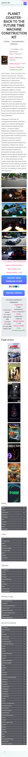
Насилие (14, 724)
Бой (14, 632)
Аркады (14, 698)
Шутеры (14, 524)
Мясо (14, 734)
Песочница (14, 732)
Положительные (14, 608)
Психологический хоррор (14, 739)
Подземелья (14, 679)
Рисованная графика (14, 663)
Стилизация (14, 557)
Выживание (14, 584)
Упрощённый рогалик (14, 653)
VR (14, 560)
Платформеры (14, 689)
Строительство (14, 639)
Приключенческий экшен (14, 715)
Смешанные (14, 603)
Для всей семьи (14, 589)
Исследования (14, 696)
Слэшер (14, 658)
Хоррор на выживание (14, 660)
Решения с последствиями (14, 703)
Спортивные (14, 529)
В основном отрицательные (14, 613)
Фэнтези (14, 572)
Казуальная (14, 514)
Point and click (14, 741)
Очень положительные (18, 41)
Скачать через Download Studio (14, 279)
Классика (14, 656)
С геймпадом (14, 627)
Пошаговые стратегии (14, 743)
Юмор (14, 586)
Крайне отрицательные (14, 617)
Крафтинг (14, 667)
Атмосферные (14, 570)
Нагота (14, 701)
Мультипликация (14, 629)
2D (14, 538)
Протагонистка (14, 708)
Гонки (14, 526)
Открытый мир (14, 713)
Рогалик (14, 651)
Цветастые (14, 546)
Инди (14, 507)
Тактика (14, 717)
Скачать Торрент (14, 293)
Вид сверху (14, 682)
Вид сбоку (14, 634)
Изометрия (14, 675)
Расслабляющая (14, 591)
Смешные (14, 577)
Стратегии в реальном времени (14, 677)
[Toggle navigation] (25, 3)
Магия (14, 670)
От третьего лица (14, 550)
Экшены (14, 510)
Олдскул (14, 729)
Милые (14, 553)
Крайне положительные (14, 610)
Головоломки (14, 691)
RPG (14, 519)
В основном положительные (14, 605)
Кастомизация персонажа (14, 644)
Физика (14, 646)
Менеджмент (14, 684)
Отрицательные (14, 615)
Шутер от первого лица (14, 722)
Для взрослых (14, 694)
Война (14, 665)
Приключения (14, 512)
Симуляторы (14, 44)
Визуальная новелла (14, 705)
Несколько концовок (14, 641)
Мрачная (14, 727)
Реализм (14, 555)
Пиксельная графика (14, 548)
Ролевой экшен (14, 637)
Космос (14, 648)
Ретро (14, 581)
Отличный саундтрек (14, 710)
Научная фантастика (14, 579)
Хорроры (14, 574)
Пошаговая (14, 672)
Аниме (14, 543)
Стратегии (6, 41)
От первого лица (14, 541)
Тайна (14, 736)
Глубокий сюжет (14, 686)
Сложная (14, 720)
